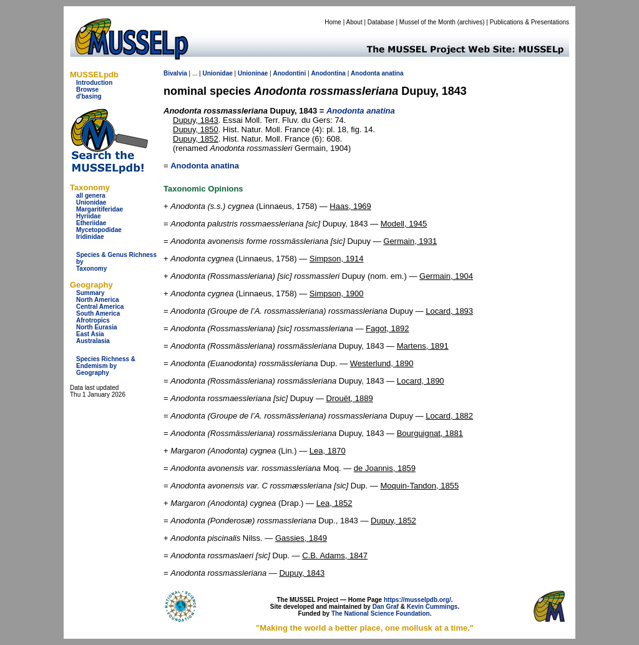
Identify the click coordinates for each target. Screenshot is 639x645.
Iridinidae (90, 236)
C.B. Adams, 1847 (335, 555)
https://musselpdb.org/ (417, 599)
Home (332, 22)
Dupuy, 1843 (195, 120)
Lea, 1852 (334, 503)
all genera (90, 195)
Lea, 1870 (328, 450)
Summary (90, 292)
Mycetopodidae (99, 229)
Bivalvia (175, 73)
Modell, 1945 (404, 223)
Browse (87, 89)
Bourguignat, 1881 (430, 433)
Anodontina (328, 73)
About (354, 22)
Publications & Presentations (529, 22)
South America (98, 313)
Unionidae (91, 202)
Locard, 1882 (449, 415)
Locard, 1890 (420, 381)
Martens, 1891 (423, 346)
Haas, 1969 (350, 206)
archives (470, 22)
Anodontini (289, 73)
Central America (100, 306)
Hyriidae (88, 216)
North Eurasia (96, 327)
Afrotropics (93, 320)
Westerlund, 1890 (382, 363)
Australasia (93, 340)
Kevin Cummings (432, 606)
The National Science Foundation (380, 613)
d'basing (89, 96)
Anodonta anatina (204, 165)
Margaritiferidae (99, 209)
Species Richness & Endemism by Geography (105, 366)
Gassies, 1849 (301, 538)
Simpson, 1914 (337, 258)
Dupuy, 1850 (195, 129)
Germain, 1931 (410, 241)
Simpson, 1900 (337, 293)
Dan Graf (386, 606)
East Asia (90, 334)
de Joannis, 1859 (385, 468)
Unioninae (253, 73)
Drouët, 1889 (349, 398)
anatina (393, 73)
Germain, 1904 (446, 276)
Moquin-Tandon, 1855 (419, 485)
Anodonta (365, 73)
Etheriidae (91, 223)
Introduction (94, 82)
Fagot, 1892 (387, 328)
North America (97, 299)
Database (381, 22)
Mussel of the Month (427, 22)
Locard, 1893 (449, 311)
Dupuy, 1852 (195, 138)
